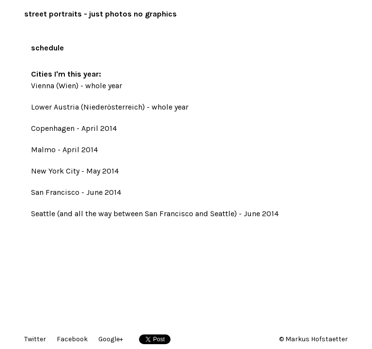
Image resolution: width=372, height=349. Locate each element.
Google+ (110, 339)
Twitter (35, 339)
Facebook (72, 339)
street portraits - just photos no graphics (100, 13)
